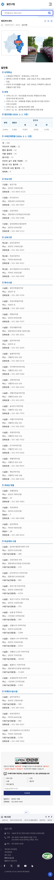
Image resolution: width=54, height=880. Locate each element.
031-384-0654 (18, 534)
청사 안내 (7, 855)
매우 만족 (8, 778)
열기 (27, 812)
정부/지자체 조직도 (16, 820)
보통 (6, 781)
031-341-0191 (18, 400)
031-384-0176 (18, 360)
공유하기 (45, 21)
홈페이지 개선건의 (10, 861)
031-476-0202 (18, 452)
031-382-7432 (18, 439)
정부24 (49, 820)
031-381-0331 (18, 250)
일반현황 (24, 25)
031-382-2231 (18, 334)
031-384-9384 (18, 374)
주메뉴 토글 (50, 4)
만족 (29, 778)
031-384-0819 (18, 465)
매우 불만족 (9, 784)
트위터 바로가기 (11, 866)
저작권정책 (8, 852)
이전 (46, 816)
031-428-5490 (18, 276)
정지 (48, 816)
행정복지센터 (9, 25)
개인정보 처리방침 (10, 849)
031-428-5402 (18, 741)
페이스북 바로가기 (4, 866)
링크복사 (48, 21)
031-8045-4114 (18, 191)
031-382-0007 (18, 204)
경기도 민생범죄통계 (30, 820)
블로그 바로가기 (32, 866)
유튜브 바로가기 (25, 866)
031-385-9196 (18, 295)
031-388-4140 (18, 479)
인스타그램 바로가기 (18, 866)
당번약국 (42, 820)
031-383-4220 (18, 308)
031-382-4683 (18, 501)
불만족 (30, 781)
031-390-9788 (18, 217)
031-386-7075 (18, 321)
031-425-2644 (18, 347)
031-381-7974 (18, 413)
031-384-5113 (18, 231)
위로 (50, 874)
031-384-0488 (18, 518)
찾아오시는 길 (9, 858)
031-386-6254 (18, 387)
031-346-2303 (18, 426)
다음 (51, 816)
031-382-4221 (18, 263)
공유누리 (5, 820)
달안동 (18, 25)
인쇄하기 (51, 21)
